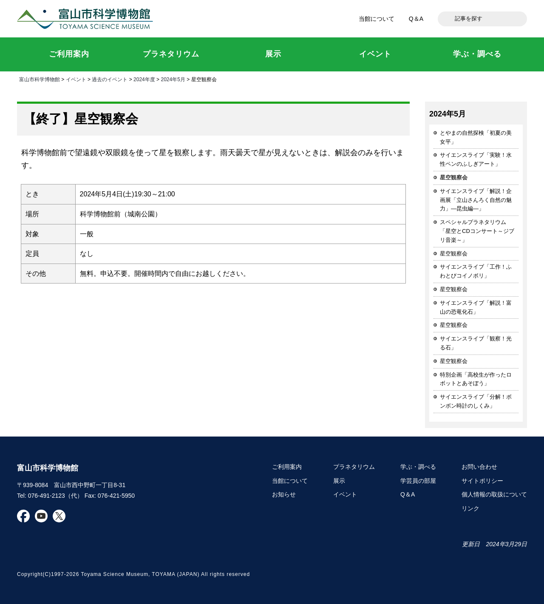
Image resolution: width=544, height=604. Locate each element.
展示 (339, 480)
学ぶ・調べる (418, 466)
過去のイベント (110, 79)
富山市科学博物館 (87, 19)
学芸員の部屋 (418, 480)
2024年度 (144, 79)
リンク (470, 508)
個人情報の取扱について (494, 494)
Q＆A (416, 18)
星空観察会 (454, 253)
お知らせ (284, 494)
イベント (76, 79)
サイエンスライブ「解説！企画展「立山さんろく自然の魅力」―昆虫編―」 (476, 200)
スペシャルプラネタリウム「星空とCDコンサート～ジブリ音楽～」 (477, 231)
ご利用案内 (287, 466)
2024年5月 (173, 79)
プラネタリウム (354, 466)
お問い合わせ (479, 466)
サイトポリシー (482, 480)
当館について (376, 18)
